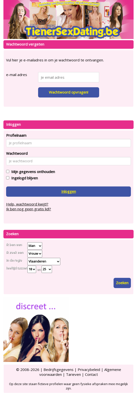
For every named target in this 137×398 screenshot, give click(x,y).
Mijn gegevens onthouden (32, 171)
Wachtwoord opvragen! (68, 92)
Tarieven (73, 374)
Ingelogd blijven (23, 177)
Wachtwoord (17, 153)
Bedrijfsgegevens (58, 369)
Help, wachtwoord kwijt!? (27, 204)
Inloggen (68, 191)
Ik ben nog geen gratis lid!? (28, 208)
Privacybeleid (89, 369)
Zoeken (122, 282)
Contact (91, 374)
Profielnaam (16, 135)
